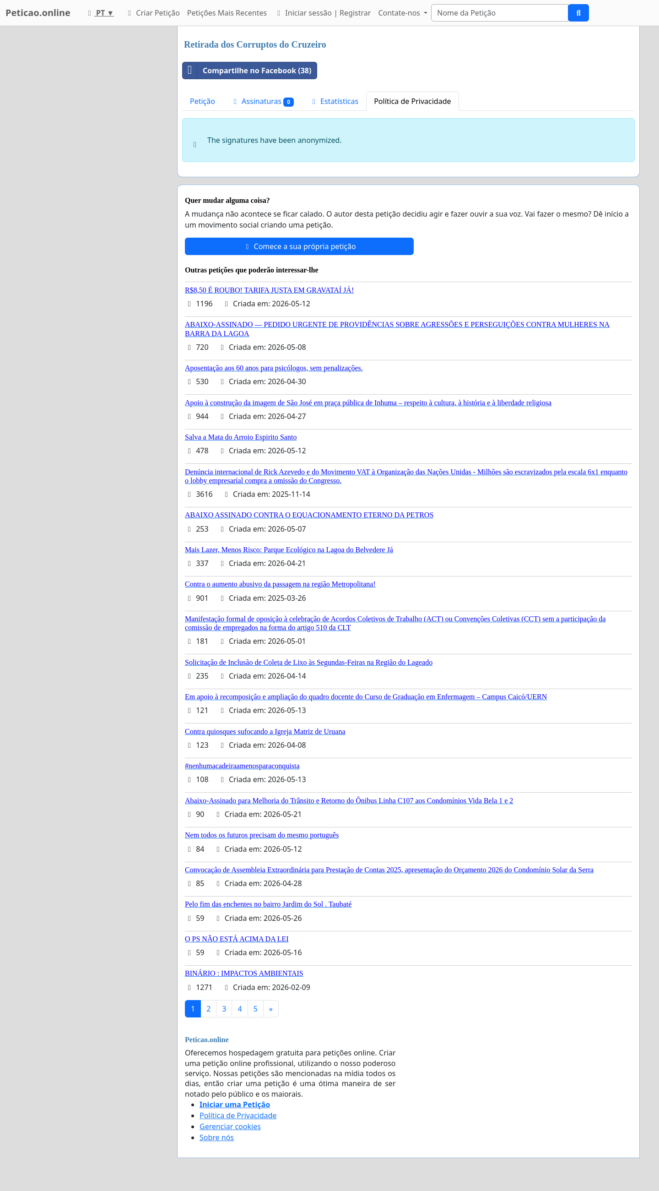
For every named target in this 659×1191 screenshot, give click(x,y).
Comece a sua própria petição (299, 246)
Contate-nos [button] (400, 13)
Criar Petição (152, 13)
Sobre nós (217, 1137)
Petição (202, 101)
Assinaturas (262, 101)
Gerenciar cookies (230, 1126)
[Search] (499, 13)
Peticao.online (37, 12)
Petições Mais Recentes (227, 13)
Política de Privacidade (412, 101)
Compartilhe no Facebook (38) (247, 70)
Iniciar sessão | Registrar (322, 13)
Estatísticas (333, 101)
